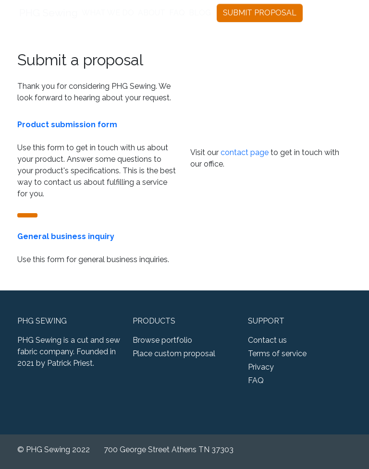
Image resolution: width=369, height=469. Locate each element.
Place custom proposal (174, 353)
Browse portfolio (162, 340)
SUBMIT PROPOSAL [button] (259, 12)
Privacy (261, 367)
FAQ (177, 12)
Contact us (267, 340)
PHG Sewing (48, 13)
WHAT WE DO (108, 12)
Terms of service (277, 353)
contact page (245, 152)
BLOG (200, 12)
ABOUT (151, 12)
